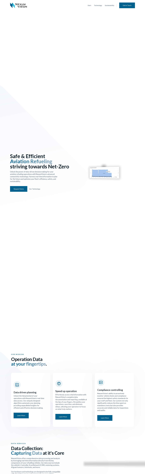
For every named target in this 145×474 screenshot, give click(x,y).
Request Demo (18, 189)
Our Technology (34, 189)
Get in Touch (127, 5)
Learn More (21, 415)
